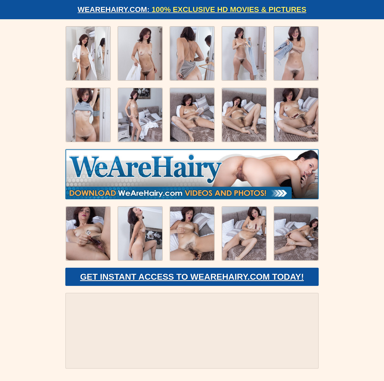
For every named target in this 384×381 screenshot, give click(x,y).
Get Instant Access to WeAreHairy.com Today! (192, 277)
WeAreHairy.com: (192, 9)
